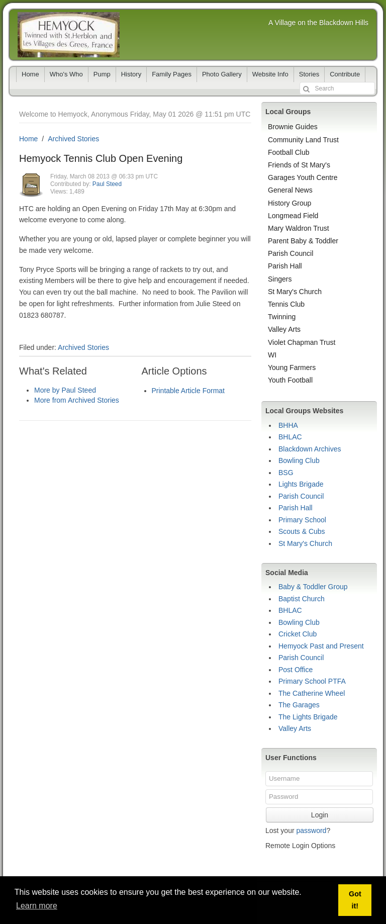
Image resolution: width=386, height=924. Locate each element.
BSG (286, 473)
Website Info (270, 74)
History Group (289, 203)
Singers (280, 279)
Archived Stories (73, 139)
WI (272, 355)
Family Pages (171, 74)
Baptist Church (301, 599)
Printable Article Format (188, 391)
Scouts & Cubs (301, 531)
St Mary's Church (295, 292)
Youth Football (290, 380)
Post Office (295, 670)
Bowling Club (299, 460)
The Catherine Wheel (311, 693)
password (311, 830)
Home (30, 74)
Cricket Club (297, 634)
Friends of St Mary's (299, 165)
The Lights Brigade (308, 717)
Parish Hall (285, 266)
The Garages (299, 705)
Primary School (302, 520)
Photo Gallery (222, 74)
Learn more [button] (36, 905)
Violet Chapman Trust (301, 342)
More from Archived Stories (76, 400)
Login (319, 815)
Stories (309, 74)
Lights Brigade (301, 484)
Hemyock (69, 34)
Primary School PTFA (312, 681)
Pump (102, 74)
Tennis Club (286, 304)
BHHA (288, 425)
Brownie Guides (293, 127)
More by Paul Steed (65, 390)
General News (290, 190)
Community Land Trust (303, 140)
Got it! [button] (355, 900)
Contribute (345, 74)
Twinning (282, 317)
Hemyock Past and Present (321, 646)
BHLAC (290, 437)
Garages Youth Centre (303, 177)
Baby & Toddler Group (313, 587)
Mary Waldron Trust (298, 228)
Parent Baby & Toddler (303, 241)
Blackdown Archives (309, 449)
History (131, 74)
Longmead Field (293, 216)
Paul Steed (107, 184)
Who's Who (66, 74)
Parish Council (290, 253)
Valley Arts (284, 329)
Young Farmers (292, 367)
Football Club (289, 152)
